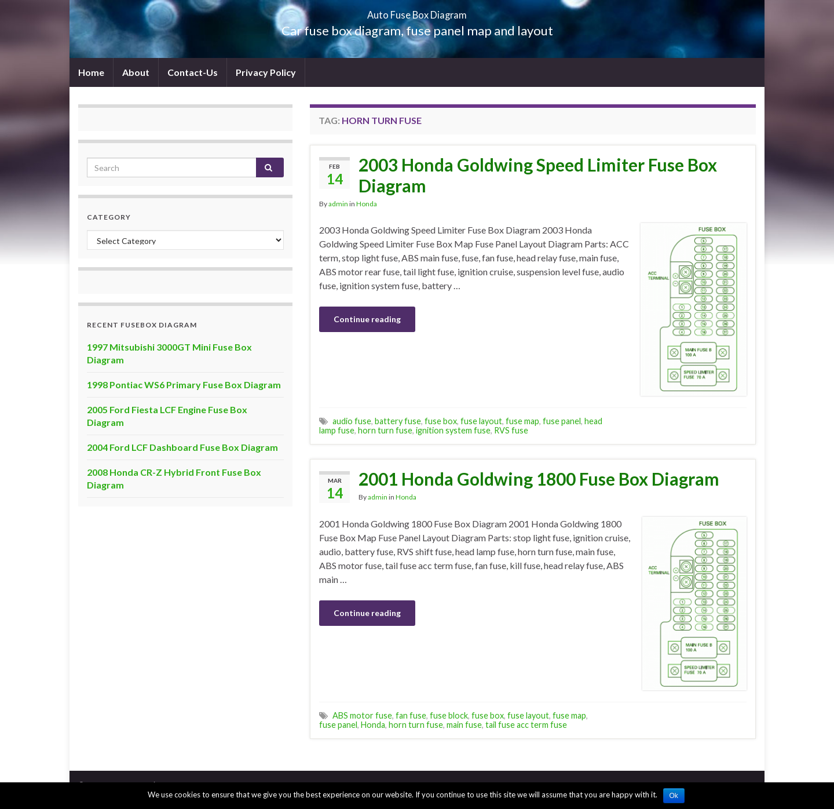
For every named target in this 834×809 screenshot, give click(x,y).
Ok (674, 796)
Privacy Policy (266, 72)
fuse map (522, 421)
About (135, 72)
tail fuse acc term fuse (526, 725)
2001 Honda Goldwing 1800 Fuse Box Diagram (539, 478)
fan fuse (411, 715)
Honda (366, 203)
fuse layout (481, 421)
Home (91, 72)
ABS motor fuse (362, 715)
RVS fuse (511, 430)
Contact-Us (192, 72)
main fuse (464, 725)
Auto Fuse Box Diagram (417, 11)
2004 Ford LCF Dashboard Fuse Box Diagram (182, 447)
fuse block (449, 715)
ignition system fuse (453, 430)
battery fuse (398, 421)
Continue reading (367, 319)
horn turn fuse (385, 430)
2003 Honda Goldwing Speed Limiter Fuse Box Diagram (538, 175)
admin (338, 203)
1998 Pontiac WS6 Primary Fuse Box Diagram (184, 384)
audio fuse (351, 421)
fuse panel (562, 421)
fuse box (441, 421)
